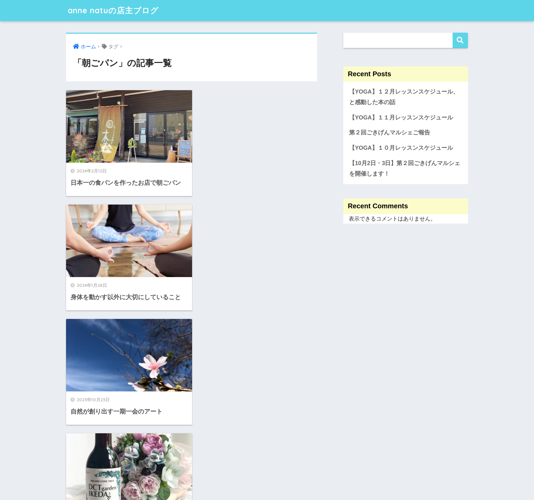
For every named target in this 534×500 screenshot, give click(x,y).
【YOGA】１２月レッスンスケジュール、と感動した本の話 (403, 97)
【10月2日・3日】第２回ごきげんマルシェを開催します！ (404, 168)
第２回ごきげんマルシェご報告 (389, 132)
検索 (460, 40)
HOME (267, 473)
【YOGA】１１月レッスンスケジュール (401, 117)
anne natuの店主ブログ (113, 10)
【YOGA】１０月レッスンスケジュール (401, 148)
